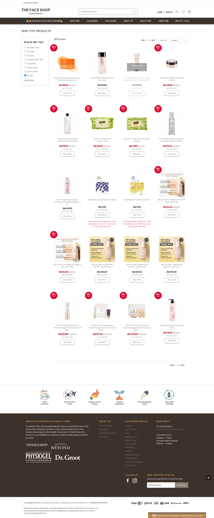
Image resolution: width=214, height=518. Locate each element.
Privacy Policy (131, 465)
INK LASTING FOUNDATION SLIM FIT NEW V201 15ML (67, 265)
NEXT (153, 40)
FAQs (127, 433)
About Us (105, 421)
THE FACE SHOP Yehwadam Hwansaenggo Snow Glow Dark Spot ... (67, 327)
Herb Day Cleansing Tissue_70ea (102, 140)
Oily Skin (30, 51)
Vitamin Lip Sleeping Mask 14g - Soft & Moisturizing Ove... (67, 79)
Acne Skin (31, 63)
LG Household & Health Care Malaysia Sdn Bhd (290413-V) (64, 503)
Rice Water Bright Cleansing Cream (172, 79)
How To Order (131, 429)
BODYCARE (145, 20)
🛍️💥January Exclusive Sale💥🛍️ (44, 20)
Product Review (132, 454)
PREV (143, 40)
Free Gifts (129, 447)
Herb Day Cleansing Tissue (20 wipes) (137, 140)
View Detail (137, 93)
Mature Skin (32, 67)
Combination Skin (35, 59)
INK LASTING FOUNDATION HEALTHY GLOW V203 (137, 265)
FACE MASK (111, 20)
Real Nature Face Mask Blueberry (102, 199)
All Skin (30, 75)
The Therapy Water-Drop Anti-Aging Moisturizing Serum (172, 140)
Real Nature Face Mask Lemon (137, 199)
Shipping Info (131, 437)
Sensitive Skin (33, 47)
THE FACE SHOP (106, 426)
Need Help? (163, 421)
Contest (128, 426)
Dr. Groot (103, 437)
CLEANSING (92, 20)
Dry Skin (30, 55)
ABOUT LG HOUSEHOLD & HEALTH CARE (48, 421)
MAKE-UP (128, 20)
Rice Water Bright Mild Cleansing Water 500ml (67, 140)
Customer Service (136, 421)
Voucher (129, 451)
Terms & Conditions (134, 462)
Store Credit (130, 444)
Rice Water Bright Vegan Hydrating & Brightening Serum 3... (67, 201)
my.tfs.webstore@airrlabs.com (170, 429)
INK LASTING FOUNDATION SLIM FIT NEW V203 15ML (172, 200)
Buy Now (67, 93)
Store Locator (131, 458)
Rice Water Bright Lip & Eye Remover (102, 79)
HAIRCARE (163, 20)
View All (162, 40)
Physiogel (103, 429)
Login (159, 12)
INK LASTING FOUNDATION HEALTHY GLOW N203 (102, 265)
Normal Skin (32, 71)
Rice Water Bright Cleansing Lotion (172, 326)
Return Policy (131, 440)
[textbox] (108, 11)
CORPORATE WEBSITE (30, 3)
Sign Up (169, 12)
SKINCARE (75, 20)
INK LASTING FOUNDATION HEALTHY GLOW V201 (171, 265)
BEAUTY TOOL (182, 20)
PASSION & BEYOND (107, 433)
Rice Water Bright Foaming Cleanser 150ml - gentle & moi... (137, 79)
